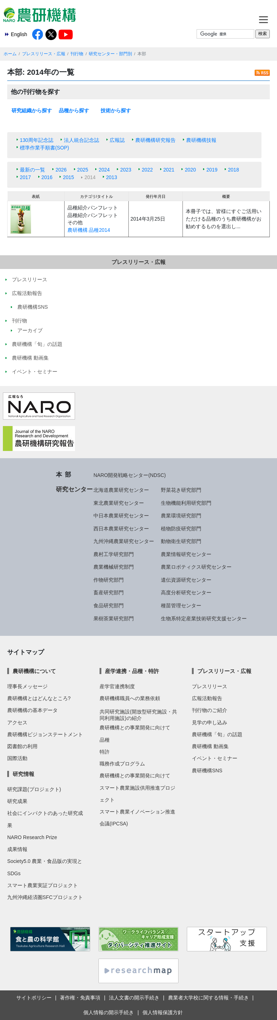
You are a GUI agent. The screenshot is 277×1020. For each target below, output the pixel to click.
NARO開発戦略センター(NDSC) (129, 475)
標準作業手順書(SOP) (44, 148)
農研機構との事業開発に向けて (135, 727)
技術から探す (116, 110)
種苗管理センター (181, 605)
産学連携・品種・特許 (132, 671)
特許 (105, 752)
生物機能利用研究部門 (186, 503)
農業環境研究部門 (181, 515)
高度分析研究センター (186, 592)
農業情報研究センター (186, 554)
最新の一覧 (32, 170)
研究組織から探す (32, 110)
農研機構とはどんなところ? (39, 698)
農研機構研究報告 (155, 140)
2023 (125, 170)
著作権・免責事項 (80, 998)
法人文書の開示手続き (134, 998)
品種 (105, 740)
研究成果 (17, 801)
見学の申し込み (209, 722)
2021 (169, 170)
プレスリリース (209, 686)
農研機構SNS (207, 770)
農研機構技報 (201, 140)
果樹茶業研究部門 (113, 618)
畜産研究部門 (108, 592)
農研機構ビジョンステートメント (45, 734)
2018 (233, 170)
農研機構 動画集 (210, 746)
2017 (25, 177)
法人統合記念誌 (81, 140)
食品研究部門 (108, 605)
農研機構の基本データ (32, 710)
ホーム (10, 54)
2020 (190, 170)
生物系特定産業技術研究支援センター (204, 618)
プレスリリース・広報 (43, 54)
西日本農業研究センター (121, 528)
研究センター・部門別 (110, 54)
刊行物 (76, 54)
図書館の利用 (22, 746)
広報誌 (117, 140)
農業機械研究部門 (113, 567)
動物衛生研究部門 (181, 541)
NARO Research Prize (32, 837)
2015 (68, 177)
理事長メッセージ (27, 686)
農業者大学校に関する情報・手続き (208, 998)
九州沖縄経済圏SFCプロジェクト (45, 897)
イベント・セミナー (214, 758)
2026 (61, 170)
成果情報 (17, 849)
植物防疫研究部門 (181, 528)
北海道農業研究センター (121, 490)
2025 (82, 170)
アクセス (17, 722)
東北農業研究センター (118, 503)
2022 (147, 170)
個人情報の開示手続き (108, 1012)
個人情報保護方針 (162, 1012)
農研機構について (34, 671)
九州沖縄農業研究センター (123, 541)
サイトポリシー (34, 998)
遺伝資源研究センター (186, 580)
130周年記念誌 (36, 140)
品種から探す (74, 110)
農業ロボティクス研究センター (196, 567)
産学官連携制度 (117, 686)
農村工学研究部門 (113, 554)
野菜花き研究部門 (181, 490)
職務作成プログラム (122, 764)
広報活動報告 (207, 698)
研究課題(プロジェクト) (34, 789)
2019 (211, 170)
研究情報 (23, 774)
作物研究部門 (108, 580)
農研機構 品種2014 (88, 230)
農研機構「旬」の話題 (217, 734)
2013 (111, 177)
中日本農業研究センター (121, 515)
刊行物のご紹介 (209, 710)
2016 (47, 177)
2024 (104, 170)
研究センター (74, 489)
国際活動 (17, 758)
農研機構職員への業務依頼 (130, 698)
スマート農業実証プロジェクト (42, 885)
